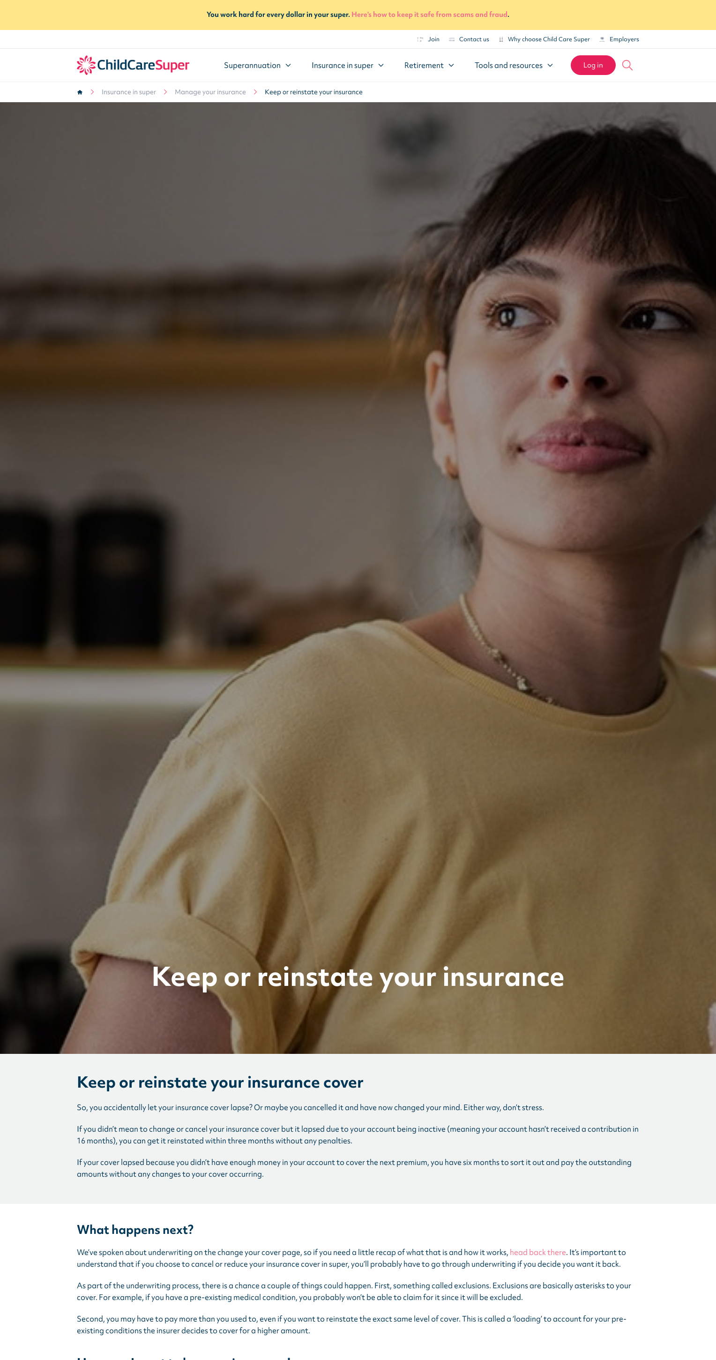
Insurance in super (129, 92)
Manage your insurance (210, 92)
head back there (538, 1252)
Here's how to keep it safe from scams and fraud (429, 14)
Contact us (469, 39)
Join (429, 39)
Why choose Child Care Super (544, 39)
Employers (619, 39)
